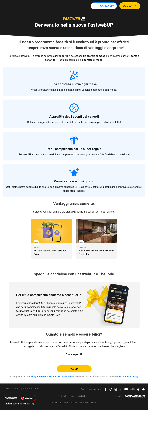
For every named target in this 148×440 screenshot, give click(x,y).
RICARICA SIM (106, 5)
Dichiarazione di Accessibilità (83, 403)
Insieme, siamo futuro (18, 403)
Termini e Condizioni (60, 376)
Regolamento (39, 376)
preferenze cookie (60, 403)
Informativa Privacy (127, 376)
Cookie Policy (83, 396)
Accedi (74, 368)
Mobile (132, 389)
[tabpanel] (51, 239)
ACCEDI (127, 5)
